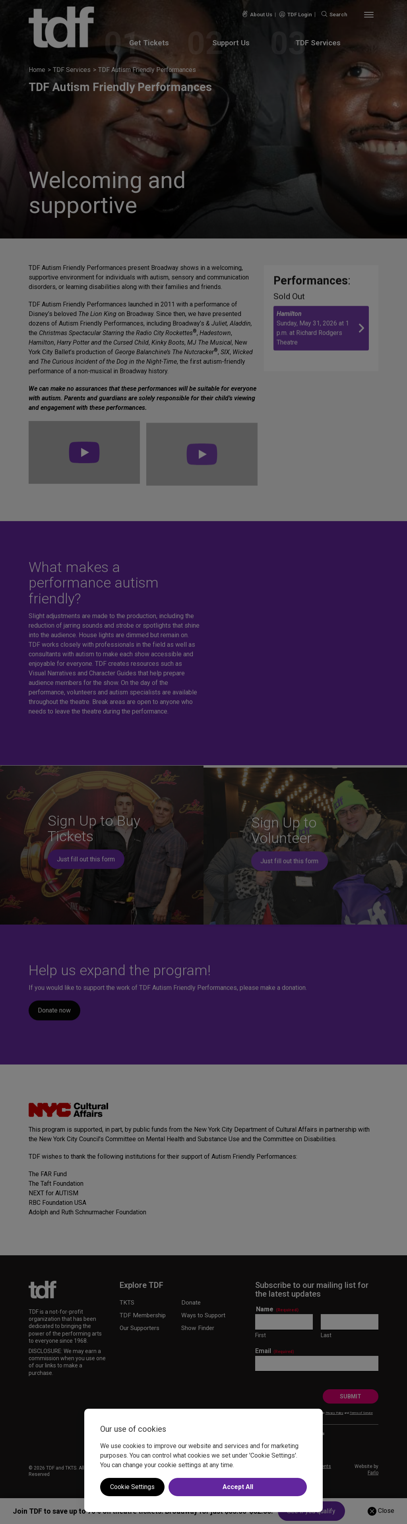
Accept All (238, 1487)
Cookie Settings (132, 1487)
